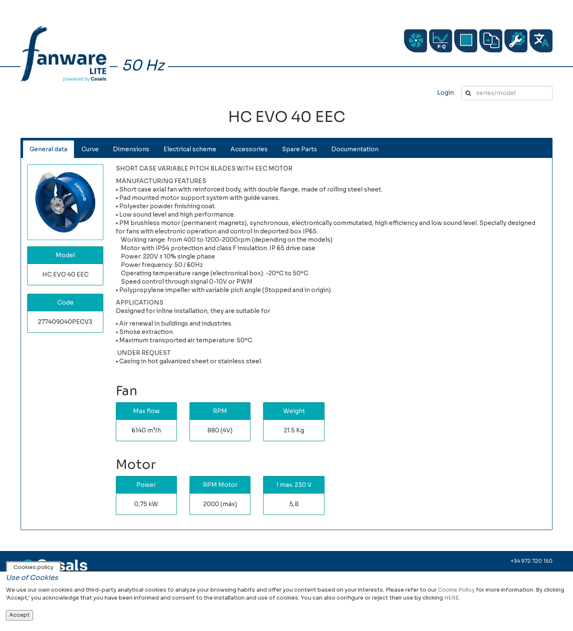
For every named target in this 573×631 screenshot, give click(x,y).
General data (48, 149)
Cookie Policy (456, 589)
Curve (90, 149)
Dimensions (131, 149)
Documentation (355, 149)
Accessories (249, 149)
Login (445, 92)
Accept (19, 614)
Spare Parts (299, 149)
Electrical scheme (190, 149)
